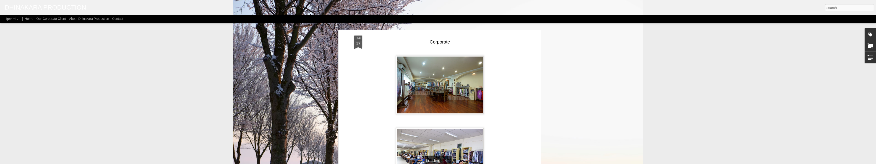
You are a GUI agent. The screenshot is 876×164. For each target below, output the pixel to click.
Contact (117, 18)
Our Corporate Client (51, 18)
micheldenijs (444, 161)
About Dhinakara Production (89, 18)
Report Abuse (483, 161)
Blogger (470, 161)
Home (29, 18)
